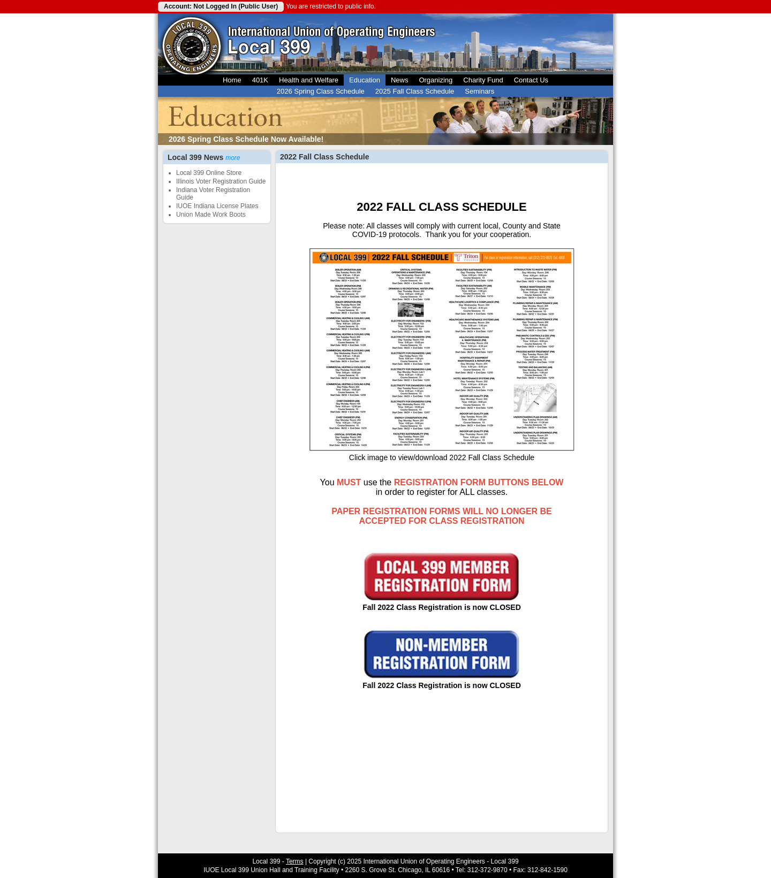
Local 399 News (204, 157)
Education (364, 80)
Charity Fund (483, 80)
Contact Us (531, 80)
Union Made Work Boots (211, 214)
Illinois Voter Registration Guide (221, 181)
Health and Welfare (308, 80)
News (400, 80)
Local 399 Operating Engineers (191, 43)
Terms (295, 861)
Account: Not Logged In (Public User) (221, 6)
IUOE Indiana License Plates (217, 206)
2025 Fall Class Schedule (414, 91)
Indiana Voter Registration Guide (213, 193)
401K (260, 80)
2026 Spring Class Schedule (321, 91)
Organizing (435, 80)
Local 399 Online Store (208, 173)
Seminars (479, 91)
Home (232, 80)
